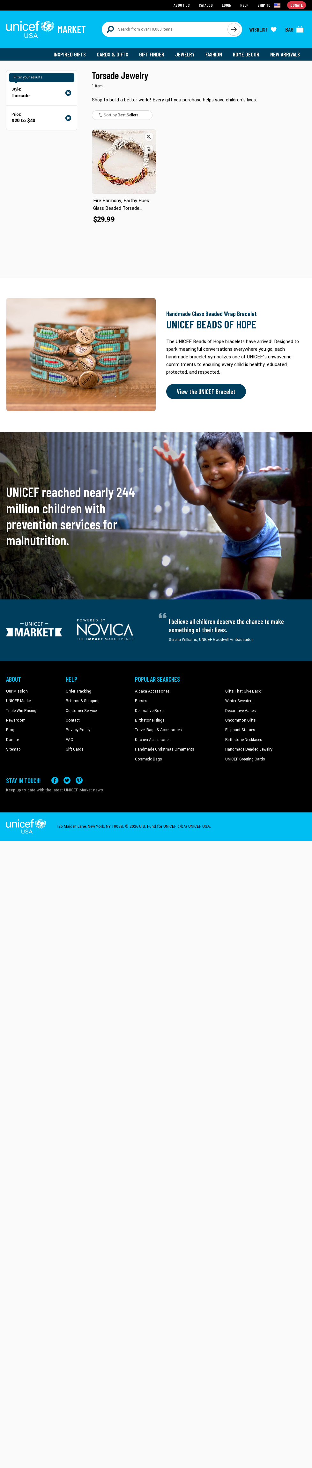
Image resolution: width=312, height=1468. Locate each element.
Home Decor (246, 54)
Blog (10, 730)
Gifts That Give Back (243, 691)
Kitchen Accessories (153, 740)
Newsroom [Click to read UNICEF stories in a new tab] (16, 720)
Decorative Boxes (150, 711)
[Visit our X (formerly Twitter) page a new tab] (67, 780)
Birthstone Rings (150, 720)
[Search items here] (164, 29)
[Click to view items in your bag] (294, 29)
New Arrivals (285, 54)
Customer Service (81, 711)
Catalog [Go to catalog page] (206, 5)
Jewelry (185, 54)
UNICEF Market (19, 701)
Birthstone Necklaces (243, 740)
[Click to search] (233, 29)
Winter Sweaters (239, 701)
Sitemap (13, 749)
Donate (12, 740)
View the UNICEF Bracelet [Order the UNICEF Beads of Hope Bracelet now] (206, 391)
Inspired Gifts (70, 54)
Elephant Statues (240, 730)
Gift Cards (75, 749)
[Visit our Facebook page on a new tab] (55, 780)
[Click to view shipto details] (269, 5)
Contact (73, 720)
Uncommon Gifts (240, 720)
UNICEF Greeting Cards (245, 759)
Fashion (213, 54)
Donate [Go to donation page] (296, 5)
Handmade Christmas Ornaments (164, 749)
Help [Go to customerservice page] (244, 5)
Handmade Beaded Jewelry (248, 749)
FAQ (69, 740)
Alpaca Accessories (152, 691)
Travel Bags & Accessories (158, 730)
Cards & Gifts (112, 54)
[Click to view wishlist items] (262, 29)
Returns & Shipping (83, 701)
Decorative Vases (240, 711)
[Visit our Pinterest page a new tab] (79, 780)
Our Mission (17, 691)
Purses (141, 701)
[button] (149, 137)
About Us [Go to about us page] (182, 5)
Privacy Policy (78, 730)
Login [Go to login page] (226, 5)
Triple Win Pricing (21, 711)
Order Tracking (78, 691)
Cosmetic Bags (148, 759)
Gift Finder (151, 54)
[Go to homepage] (46, 29)
